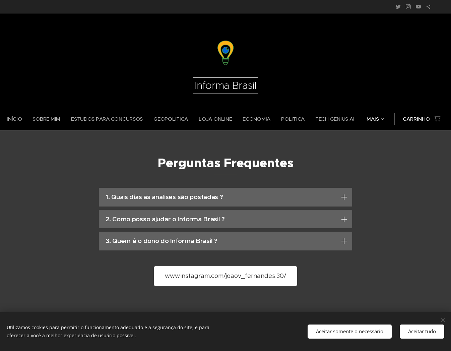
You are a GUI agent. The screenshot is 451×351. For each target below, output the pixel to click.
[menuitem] (38, 119)
